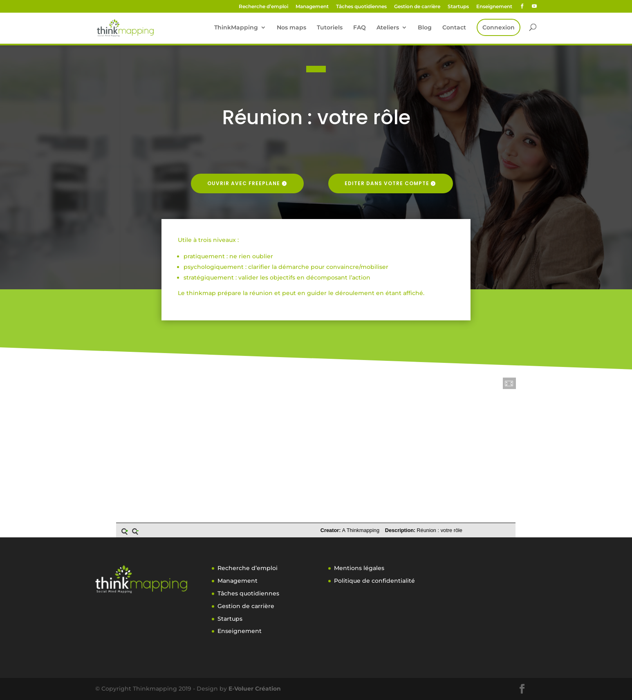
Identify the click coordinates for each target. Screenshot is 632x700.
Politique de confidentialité (374, 580)
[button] (509, 383)
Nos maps (291, 28)
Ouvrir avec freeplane (243, 183)
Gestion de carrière (417, 6)
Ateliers (388, 28)
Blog (425, 28)
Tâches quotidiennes (361, 6)
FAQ (359, 28)
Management (312, 6)
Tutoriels (330, 28)
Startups (458, 6)
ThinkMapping (236, 28)
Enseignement (494, 6)
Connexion (498, 27)
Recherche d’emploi (263, 6)
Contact (454, 28)
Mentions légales (359, 568)
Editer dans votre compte (387, 183)
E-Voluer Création (255, 688)
